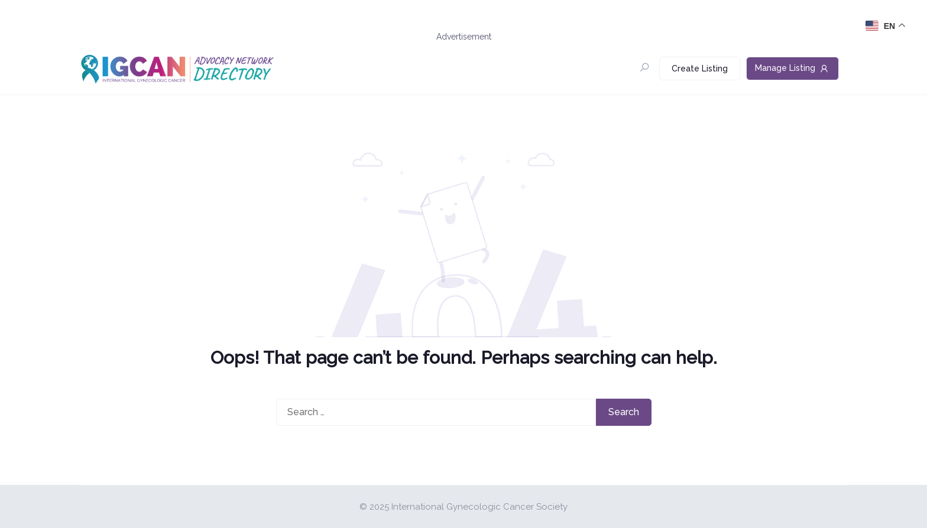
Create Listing (700, 68)
